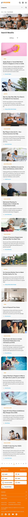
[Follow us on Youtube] (13, 514)
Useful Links (3, 495)
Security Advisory (12, 502)
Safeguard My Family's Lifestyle (10, 109)
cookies (5, 507)
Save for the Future (8, 144)
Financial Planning (8, 249)
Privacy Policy (4, 502)
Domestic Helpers (8, 74)
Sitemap (19, 502)
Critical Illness (7, 423)
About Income (4, 498)
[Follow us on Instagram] (2, 514)
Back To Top (23, 469)
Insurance (3, 492)
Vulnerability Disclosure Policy (14, 504)
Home (2, 12)
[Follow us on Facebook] (6, 514)
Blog (5, 12)
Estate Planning (7, 388)
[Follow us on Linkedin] (9, 514)
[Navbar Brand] (5, 2)
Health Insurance (8, 179)
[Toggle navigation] (26, 3)
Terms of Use (3, 504)
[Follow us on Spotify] (16, 514)
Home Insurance (8, 316)
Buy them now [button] (4, 469)
